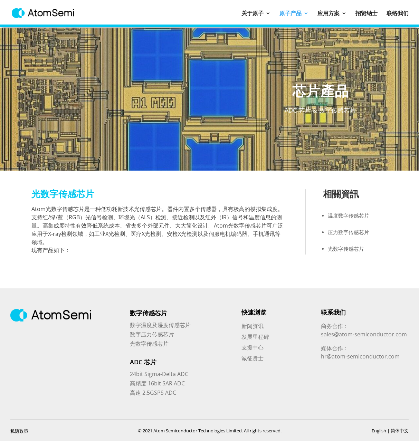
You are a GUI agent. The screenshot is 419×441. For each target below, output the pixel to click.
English (379, 431)
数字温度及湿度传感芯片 (160, 325)
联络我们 (398, 13)
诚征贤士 (252, 358)
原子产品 (290, 13)
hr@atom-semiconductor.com (360, 356)
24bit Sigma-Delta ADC (159, 374)
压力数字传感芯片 (348, 232)
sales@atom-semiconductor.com (364, 334)
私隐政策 (19, 431)
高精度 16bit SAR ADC (157, 383)
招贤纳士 (366, 13)
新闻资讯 (252, 326)
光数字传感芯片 (346, 248)
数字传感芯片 (148, 313)
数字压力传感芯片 (152, 334)
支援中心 (252, 347)
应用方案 (328, 13)
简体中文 (400, 431)
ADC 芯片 (143, 362)
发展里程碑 (255, 337)
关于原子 (252, 13)
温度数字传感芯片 (348, 215)
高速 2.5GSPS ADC (153, 392)
